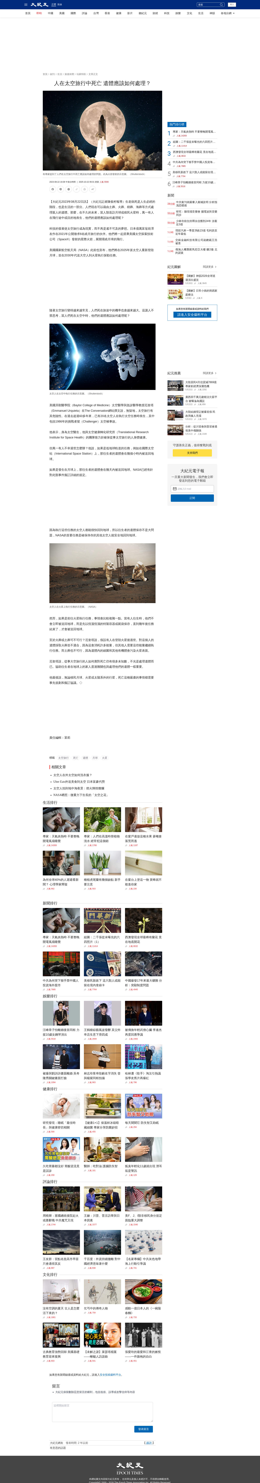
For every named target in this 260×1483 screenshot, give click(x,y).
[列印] (84, 190)
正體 (53, 4)
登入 (232, 4)
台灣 (96, 13)
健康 (118, 13)
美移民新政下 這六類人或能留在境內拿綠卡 (194, 172)
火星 (104, 757)
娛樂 (178, 13)
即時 (39, 13)
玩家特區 (81, 74)
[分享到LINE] (60, 190)
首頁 (28, 13)
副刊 (52, 74)
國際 (73, 13)
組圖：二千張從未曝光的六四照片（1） (193, 142)
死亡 (75, 757)
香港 (107, 13)
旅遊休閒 (69, 74)
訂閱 (192, 498)
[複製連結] (76, 189)
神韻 (212, 13)
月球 (95, 757)
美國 (62, 13)
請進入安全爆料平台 (192, 315)
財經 (155, 13)
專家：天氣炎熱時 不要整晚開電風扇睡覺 (194, 132)
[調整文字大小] (92, 190)
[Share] (45, 845)
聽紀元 (143, 13)
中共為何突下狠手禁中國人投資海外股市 (194, 162)
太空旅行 (63, 757)
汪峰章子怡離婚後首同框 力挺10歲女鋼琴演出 (194, 182)
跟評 (149, 1442)
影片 (130, 13)
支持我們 (192, 452)
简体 (59, 4)
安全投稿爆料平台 (110, 1374)
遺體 (85, 757)
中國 (50, 13)
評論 (84, 13)
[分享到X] (68, 190)
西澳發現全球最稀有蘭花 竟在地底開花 (194, 152)
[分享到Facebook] (52, 190)
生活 (200, 13)
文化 (189, 13)
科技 (166, 13)
